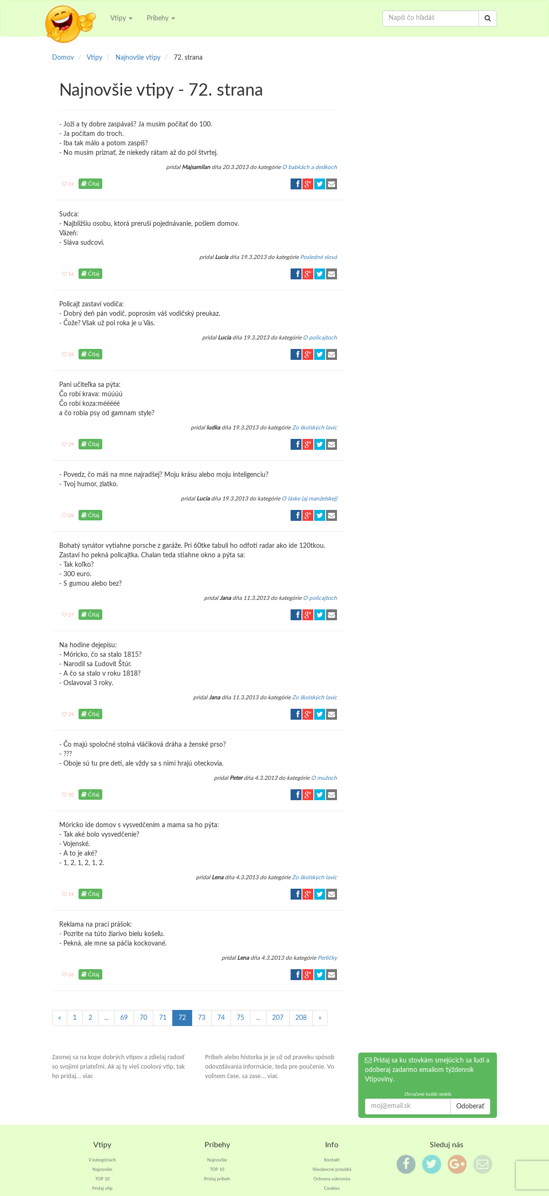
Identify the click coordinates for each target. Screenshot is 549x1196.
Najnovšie (102, 1169)
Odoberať (470, 1106)
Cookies (332, 1188)
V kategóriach (102, 1160)
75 (240, 1018)
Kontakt (332, 1160)
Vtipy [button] (121, 18)
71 (163, 1018)
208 (301, 1018)
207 (277, 1018)
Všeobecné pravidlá (332, 1169)
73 (201, 1018)
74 (221, 1018)
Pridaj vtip (102, 1188)
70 (143, 1018)
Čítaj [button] (90, 184)
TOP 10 (102, 1179)
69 (124, 1018)
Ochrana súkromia (331, 1179)
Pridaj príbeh (217, 1179)
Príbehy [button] (161, 18)
